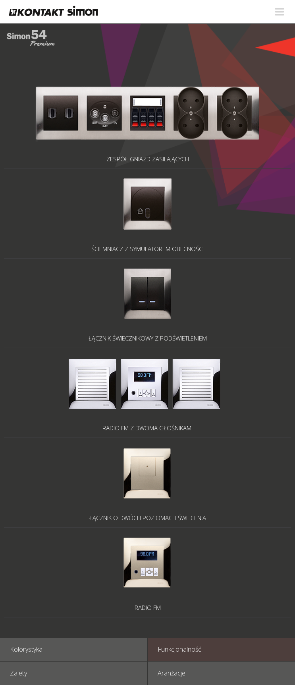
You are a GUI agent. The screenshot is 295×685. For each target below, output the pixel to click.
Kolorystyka (26, 649)
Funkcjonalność (179, 649)
